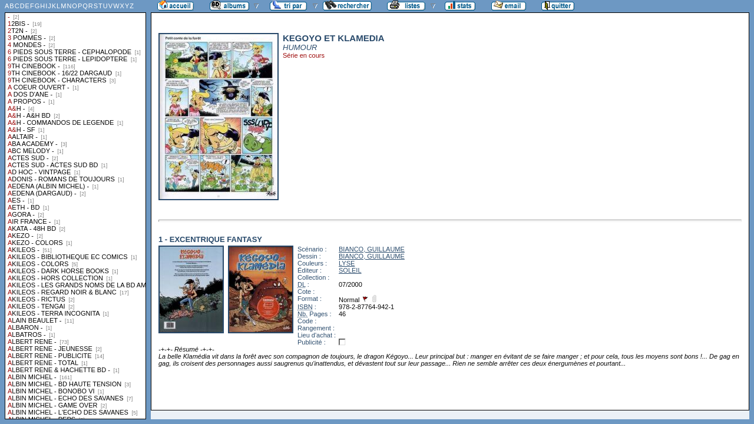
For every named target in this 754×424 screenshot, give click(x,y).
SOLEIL (350, 270)
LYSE (347, 263)
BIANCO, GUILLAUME (372, 249)
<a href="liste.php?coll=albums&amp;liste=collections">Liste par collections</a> (75, 209)
